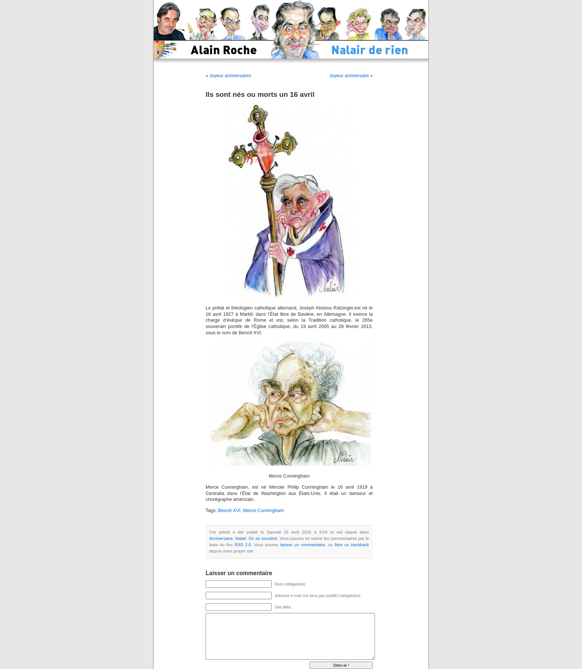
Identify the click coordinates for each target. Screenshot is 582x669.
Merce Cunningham (263, 510)
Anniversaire (221, 538)
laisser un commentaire (302, 544)
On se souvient (263, 538)
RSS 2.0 (243, 544)
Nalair (240, 538)
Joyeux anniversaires (230, 75)
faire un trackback (351, 544)
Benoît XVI (229, 510)
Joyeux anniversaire (349, 75)
